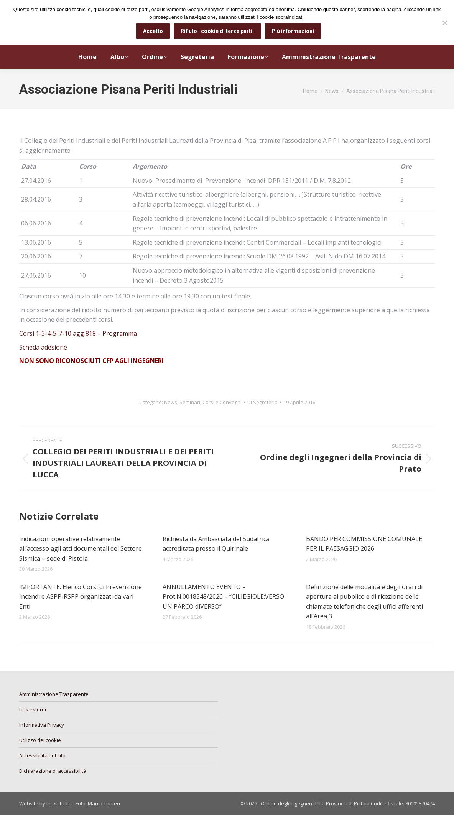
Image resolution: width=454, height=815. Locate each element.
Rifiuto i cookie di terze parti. (217, 31)
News (170, 402)
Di (262, 402)
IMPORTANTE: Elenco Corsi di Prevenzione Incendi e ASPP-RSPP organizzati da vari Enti (80, 597)
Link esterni (32, 709)
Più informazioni (293, 31)
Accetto (153, 31)
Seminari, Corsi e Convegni (210, 402)
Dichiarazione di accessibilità (52, 770)
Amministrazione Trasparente (54, 694)
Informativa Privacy (41, 724)
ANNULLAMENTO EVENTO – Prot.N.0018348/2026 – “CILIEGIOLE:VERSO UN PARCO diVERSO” (223, 597)
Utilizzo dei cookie (40, 740)
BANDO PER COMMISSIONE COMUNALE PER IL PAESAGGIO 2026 (364, 544)
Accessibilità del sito (42, 755)
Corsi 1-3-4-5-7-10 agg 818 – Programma (78, 333)
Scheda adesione (43, 347)
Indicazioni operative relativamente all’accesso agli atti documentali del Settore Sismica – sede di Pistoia (80, 549)
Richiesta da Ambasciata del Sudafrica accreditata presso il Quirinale (216, 544)
